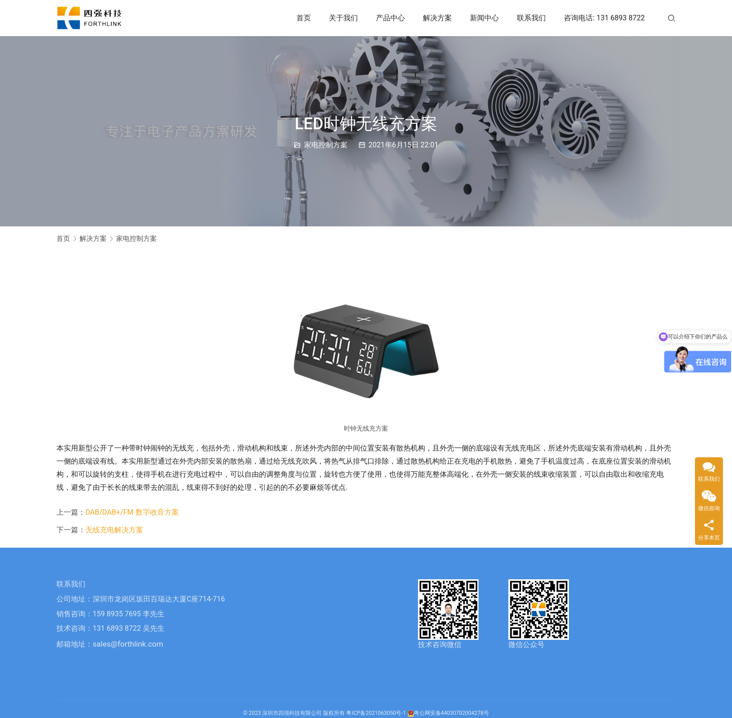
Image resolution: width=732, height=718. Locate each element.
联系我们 (531, 18)
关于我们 (343, 18)
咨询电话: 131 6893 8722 (604, 18)
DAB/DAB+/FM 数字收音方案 (132, 512)
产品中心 (390, 18)
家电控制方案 (325, 145)
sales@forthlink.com (128, 643)
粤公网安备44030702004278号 (448, 713)
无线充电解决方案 (114, 530)
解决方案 (437, 18)
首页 (303, 18)
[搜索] (671, 18)
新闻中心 (484, 18)
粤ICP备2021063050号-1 (376, 713)
